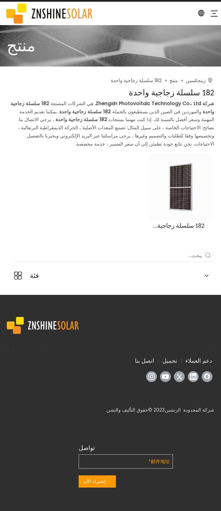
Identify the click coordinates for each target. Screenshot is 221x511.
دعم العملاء (198, 361)
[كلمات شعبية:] (208, 255)
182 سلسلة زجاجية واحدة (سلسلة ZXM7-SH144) (180, 226)
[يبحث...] (108, 255)
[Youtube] (165, 376)
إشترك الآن (94, 481)
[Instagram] (151, 376)
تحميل (169, 361)
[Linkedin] (193, 376)
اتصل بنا (144, 361)
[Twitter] (179, 376)
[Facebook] (207, 376)
